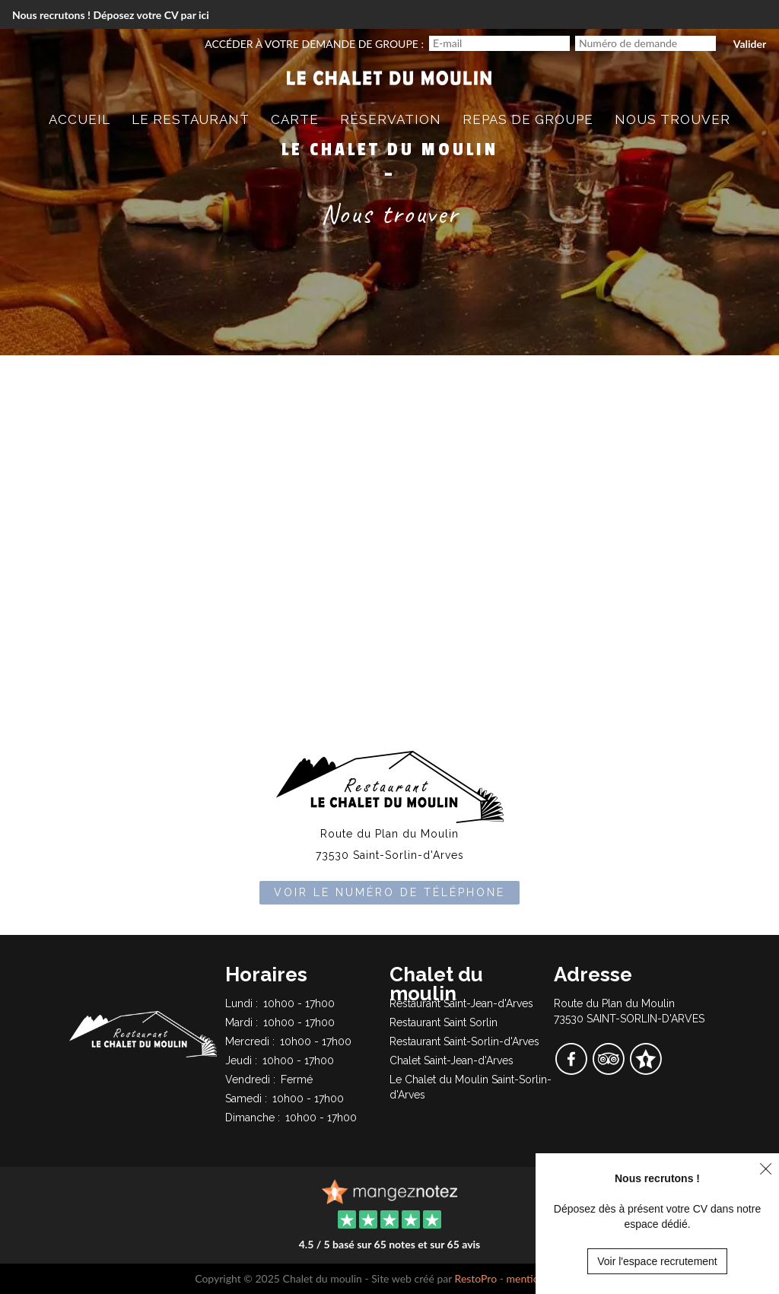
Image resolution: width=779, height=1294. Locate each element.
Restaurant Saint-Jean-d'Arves (461, 1003)
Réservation (390, 119)
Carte (295, 119)
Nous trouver (672, 119)
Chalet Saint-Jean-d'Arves (452, 1060)
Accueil (79, 119)
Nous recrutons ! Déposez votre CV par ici (110, 14)
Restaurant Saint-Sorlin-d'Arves (464, 1041)
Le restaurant (191, 119)
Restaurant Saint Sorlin (444, 1022)
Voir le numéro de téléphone (389, 892)
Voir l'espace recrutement (657, 1261)
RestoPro (476, 1278)
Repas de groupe (528, 119)
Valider (749, 43)
